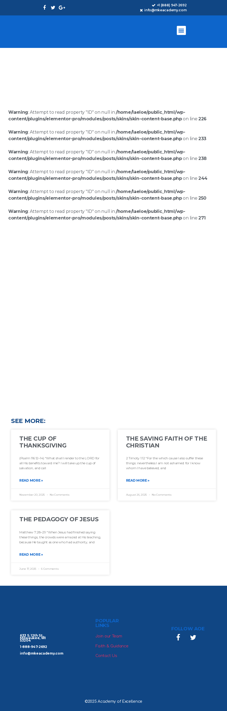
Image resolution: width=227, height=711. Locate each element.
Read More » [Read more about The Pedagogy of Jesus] (31, 554)
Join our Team (108, 636)
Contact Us (106, 656)
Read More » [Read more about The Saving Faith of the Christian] (138, 480)
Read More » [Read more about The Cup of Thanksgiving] (31, 480)
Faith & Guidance (111, 646)
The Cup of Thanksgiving (42, 442)
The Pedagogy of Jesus (59, 519)
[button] (181, 30)
